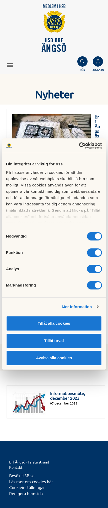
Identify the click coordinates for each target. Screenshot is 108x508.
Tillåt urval (54, 340)
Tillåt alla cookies (54, 323)
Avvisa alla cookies (54, 358)
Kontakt (16, 467)
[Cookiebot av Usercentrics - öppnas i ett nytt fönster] (79, 145)
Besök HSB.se (22, 475)
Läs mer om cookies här (31, 481)
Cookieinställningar (27, 487)
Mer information (77, 306)
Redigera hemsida (26, 493)
